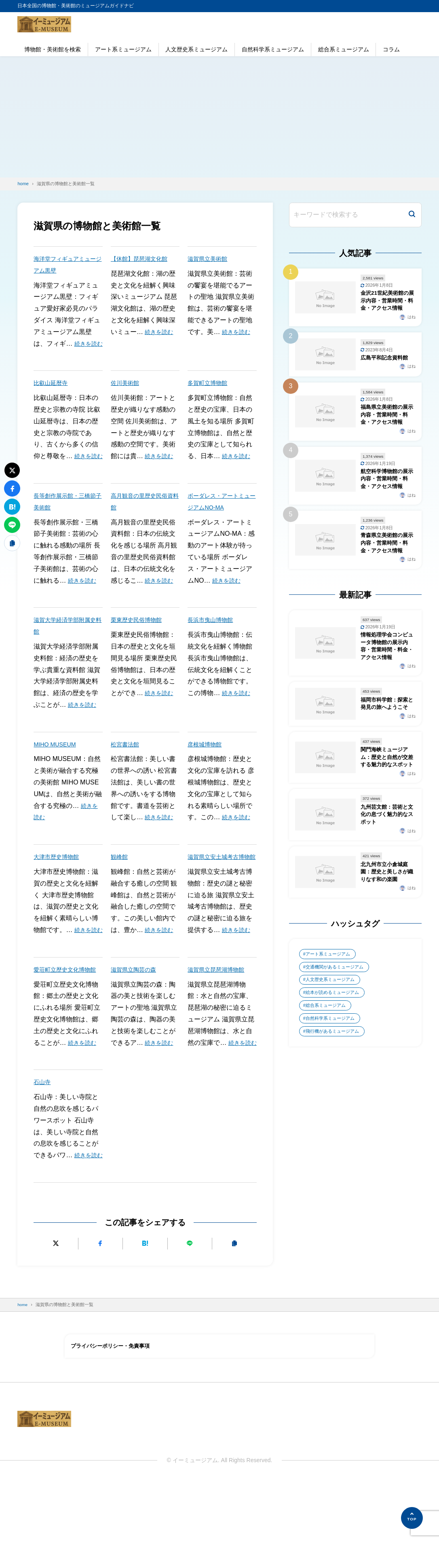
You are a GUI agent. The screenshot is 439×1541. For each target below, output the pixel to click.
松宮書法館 (127, 767)
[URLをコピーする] (235, 1302)
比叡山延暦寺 (53, 394)
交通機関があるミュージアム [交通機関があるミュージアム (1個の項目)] (337, 1048)
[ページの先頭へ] (412, 1518)
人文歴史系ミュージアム (196, 49)
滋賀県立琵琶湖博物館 (220, 1004)
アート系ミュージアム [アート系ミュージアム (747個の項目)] (330, 1034)
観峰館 (120, 880)
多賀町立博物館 (210, 394)
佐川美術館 (127, 394)
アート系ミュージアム (123, 49)
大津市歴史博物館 (59, 880)
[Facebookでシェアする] (100, 1302)
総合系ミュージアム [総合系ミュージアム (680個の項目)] (328, 1090)
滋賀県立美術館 (210, 258)
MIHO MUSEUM (57, 767)
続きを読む (161, 331)
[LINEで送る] (190, 1302)
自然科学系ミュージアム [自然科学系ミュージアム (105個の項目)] (333, 1104)
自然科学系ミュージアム (273, 49)
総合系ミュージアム (343, 49)
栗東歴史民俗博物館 (140, 643)
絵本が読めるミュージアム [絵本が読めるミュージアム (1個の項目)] (335, 1076)
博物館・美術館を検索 (52, 49)
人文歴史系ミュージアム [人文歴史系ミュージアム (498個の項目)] (333, 1062)
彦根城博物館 (207, 767)
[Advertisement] (219, 116)
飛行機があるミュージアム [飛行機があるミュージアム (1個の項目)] (335, 1118)
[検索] (412, 215)
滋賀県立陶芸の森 (137, 1004)
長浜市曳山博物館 (213, 643)
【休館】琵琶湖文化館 (143, 258)
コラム (391, 49)
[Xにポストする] (56, 1302)
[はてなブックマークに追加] (145, 1302)
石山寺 (43, 1128)
